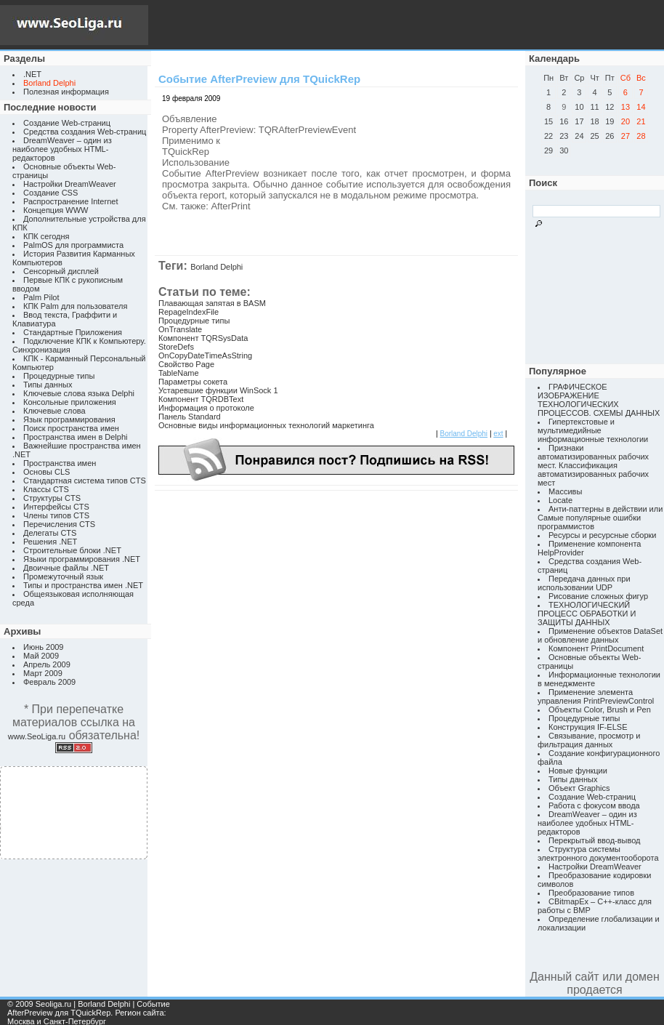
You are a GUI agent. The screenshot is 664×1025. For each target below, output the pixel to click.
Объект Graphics (579, 788)
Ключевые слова (54, 410)
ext (498, 434)
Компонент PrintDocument (596, 648)
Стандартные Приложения (72, 332)
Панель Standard (189, 416)
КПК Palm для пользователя (75, 306)
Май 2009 (41, 655)
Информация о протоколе (206, 407)
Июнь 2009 (43, 647)
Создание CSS (50, 192)
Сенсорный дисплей (61, 271)
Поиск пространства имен (71, 428)
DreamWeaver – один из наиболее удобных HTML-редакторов (62, 149)
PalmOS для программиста (73, 245)
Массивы (565, 491)
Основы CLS (46, 471)
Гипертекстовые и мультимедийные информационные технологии (593, 430)
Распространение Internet (70, 201)
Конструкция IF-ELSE (587, 727)
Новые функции (577, 770)
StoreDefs (176, 346)
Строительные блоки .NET (72, 550)
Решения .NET (50, 541)
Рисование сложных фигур (598, 596)
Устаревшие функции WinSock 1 (218, 390)
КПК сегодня (46, 236)
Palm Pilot (41, 297)
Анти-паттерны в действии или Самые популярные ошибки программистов (600, 518)
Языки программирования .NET (81, 559)
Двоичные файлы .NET (66, 567)
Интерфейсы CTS (56, 506)
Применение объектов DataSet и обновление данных (600, 635)
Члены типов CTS (56, 515)
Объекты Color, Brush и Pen (599, 709)
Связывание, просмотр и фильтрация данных (589, 740)
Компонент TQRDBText (200, 399)
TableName (178, 373)
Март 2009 (42, 673)
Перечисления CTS (59, 524)
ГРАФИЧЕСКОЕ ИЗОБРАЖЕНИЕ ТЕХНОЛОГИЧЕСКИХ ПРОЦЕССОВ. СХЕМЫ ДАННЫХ (599, 399)
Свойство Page (186, 364)
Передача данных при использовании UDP (584, 583)
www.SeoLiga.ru (37, 736)
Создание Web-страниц (66, 122)
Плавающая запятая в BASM (212, 303)
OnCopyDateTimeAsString (205, 355)
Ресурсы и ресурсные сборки (602, 535)
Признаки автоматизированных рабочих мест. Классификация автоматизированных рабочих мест (593, 465)
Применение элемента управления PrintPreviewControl (596, 696)
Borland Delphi (216, 266)
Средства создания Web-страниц (84, 131)
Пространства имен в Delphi (75, 437)
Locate (560, 500)
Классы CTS (46, 489)
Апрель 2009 (46, 664)
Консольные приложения (69, 402)
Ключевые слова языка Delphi (78, 393)
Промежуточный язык (63, 576)
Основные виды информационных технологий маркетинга (266, 425)
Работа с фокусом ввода (594, 805)
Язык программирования (69, 419)
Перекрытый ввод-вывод (594, 840)
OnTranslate (180, 329)
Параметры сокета (192, 381)
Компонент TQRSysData (203, 338)
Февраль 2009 (49, 682)
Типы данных (47, 384)
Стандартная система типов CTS (84, 480)
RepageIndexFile (188, 312)
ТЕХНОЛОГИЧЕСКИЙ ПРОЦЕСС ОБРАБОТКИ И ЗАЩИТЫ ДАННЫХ (587, 613)
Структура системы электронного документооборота (598, 853)
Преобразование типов (591, 892)
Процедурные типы (58, 375)
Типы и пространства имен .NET (83, 585)
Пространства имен (59, 463)
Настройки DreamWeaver (69, 184)
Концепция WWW (55, 210)
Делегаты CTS (49, 532)
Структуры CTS (52, 498)
